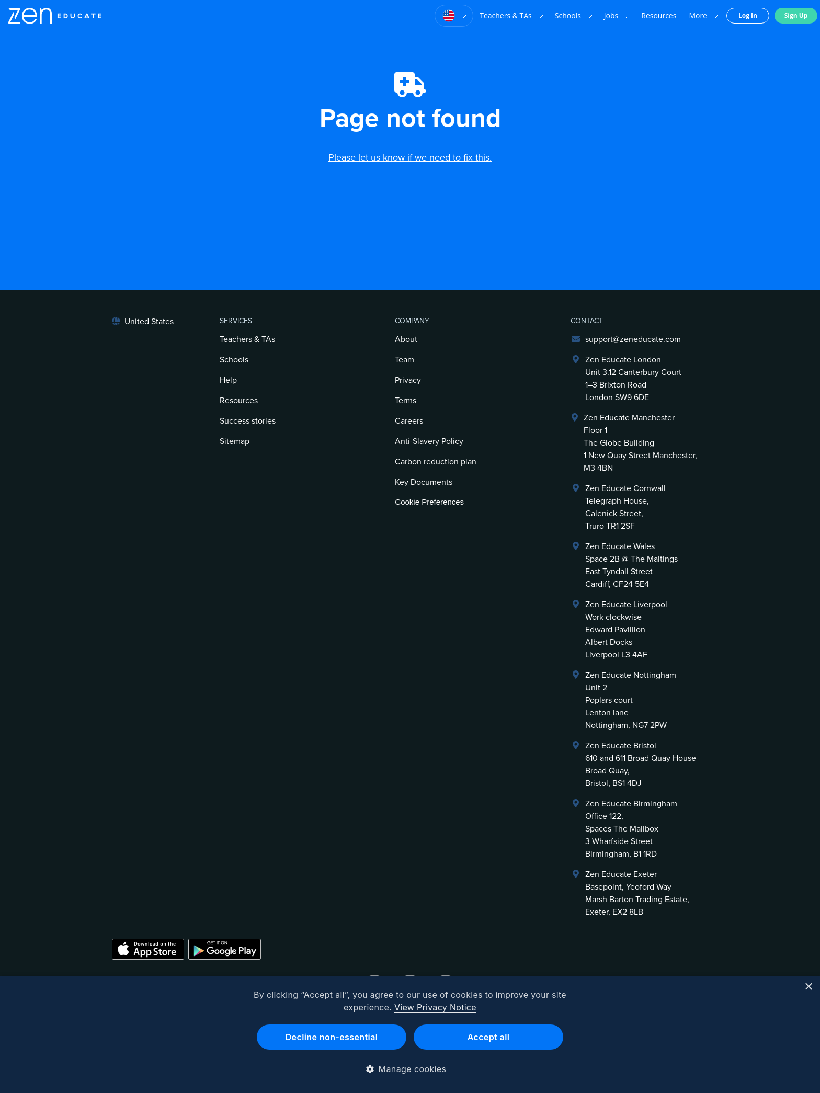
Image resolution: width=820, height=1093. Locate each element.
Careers (409, 421)
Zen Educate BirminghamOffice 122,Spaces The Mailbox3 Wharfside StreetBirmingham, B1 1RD (631, 829)
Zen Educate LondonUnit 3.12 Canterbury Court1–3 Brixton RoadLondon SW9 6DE (633, 379)
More (704, 15)
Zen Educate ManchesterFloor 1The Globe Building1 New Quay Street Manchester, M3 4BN (640, 443)
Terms (405, 400)
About (406, 339)
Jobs (617, 15)
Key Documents (423, 482)
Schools (574, 15)
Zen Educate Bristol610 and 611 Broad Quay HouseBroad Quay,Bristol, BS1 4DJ (640, 765)
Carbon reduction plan (435, 462)
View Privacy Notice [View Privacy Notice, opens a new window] (435, 1007)
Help (228, 380)
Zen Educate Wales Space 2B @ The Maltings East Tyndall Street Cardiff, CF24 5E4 (631, 565)
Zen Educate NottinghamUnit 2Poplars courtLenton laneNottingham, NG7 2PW (630, 700)
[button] (410, 1069)
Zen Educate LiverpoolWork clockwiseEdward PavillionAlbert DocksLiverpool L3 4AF (626, 629)
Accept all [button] (489, 1037)
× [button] (808, 987)
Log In (747, 15)
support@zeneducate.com (633, 339)
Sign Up (796, 15)
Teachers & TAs (511, 15)
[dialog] (410, 1034)
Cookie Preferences (429, 501)
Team (404, 360)
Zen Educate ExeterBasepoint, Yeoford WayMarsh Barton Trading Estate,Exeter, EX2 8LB (637, 893)
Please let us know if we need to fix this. (410, 157)
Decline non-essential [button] (332, 1037)
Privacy (408, 380)
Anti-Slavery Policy (429, 441)
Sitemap (234, 441)
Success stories (248, 421)
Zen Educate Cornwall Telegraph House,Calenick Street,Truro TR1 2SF (625, 507)
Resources (658, 15)
